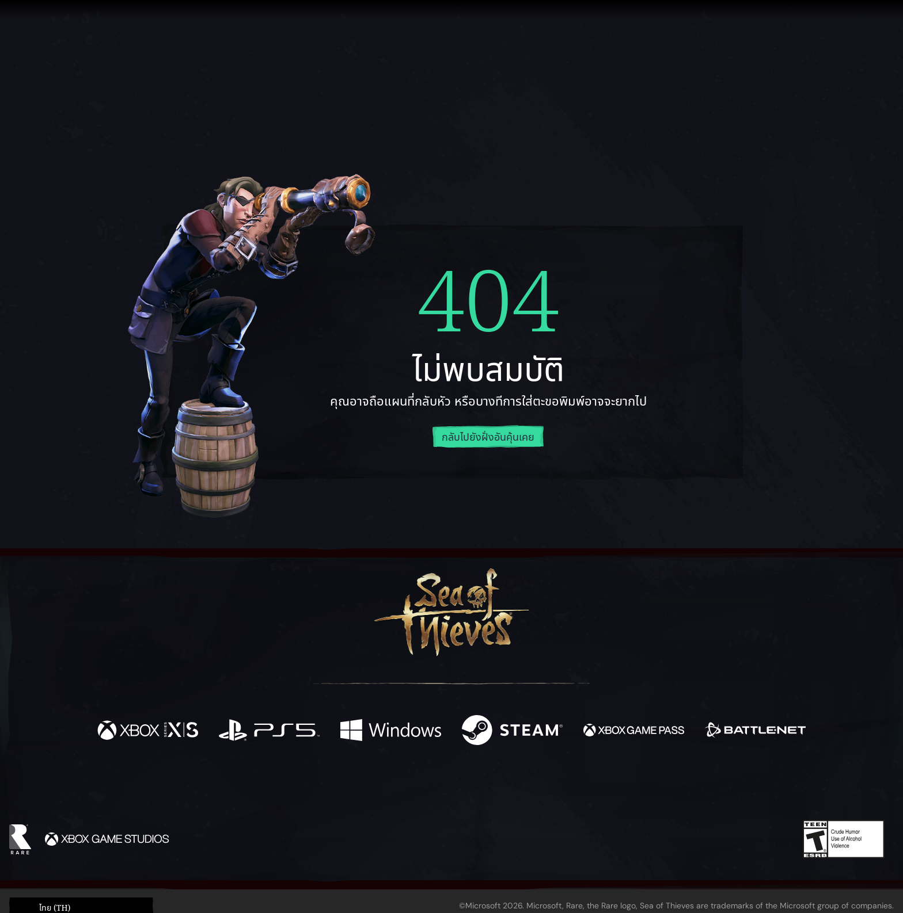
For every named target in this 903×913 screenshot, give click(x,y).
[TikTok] (530, 787)
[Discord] (498, 789)
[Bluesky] (562, 789)
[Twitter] (366, 787)
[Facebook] (336, 786)
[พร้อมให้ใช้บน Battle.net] (755, 732)
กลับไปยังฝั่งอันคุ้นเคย (488, 437)
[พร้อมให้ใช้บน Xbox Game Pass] (633, 732)
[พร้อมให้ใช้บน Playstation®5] (269, 732)
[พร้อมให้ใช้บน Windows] (390, 732)
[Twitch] (400, 787)
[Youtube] (448, 787)
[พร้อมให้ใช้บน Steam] (512, 732)
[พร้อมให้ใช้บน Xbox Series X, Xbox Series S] (147, 732)
